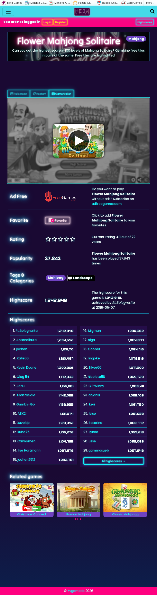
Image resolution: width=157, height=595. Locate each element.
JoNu (21, 386)
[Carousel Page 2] (80, 519)
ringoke (94, 358)
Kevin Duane (26, 367)
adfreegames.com (107, 203)
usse (92, 441)
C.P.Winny (96, 386)
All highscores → (114, 461)
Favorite (58, 220)
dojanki (94, 395)
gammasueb (99, 450)
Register (60, 22)
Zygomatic (76, 590)
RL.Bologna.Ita (27, 330)
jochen (21, 349)
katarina (95, 422)
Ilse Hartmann (29, 450)
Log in (47, 22)
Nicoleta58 (96, 376)
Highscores (145, 22)
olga (91, 340)
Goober (94, 349)
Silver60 (95, 367)
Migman (94, 330)
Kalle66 (23, 358)
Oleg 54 (23, 376)
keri (92, 404)
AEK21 (22, 413)
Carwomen (26, 441)
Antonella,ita (26, 340)
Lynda (93, 432)
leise (92, 413)
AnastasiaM (26, 395)
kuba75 (23, 432)
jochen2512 (26, 459)
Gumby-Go (25, 404)
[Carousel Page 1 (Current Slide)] (76, 519)
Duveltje (23, 422)
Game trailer (61, 94)
